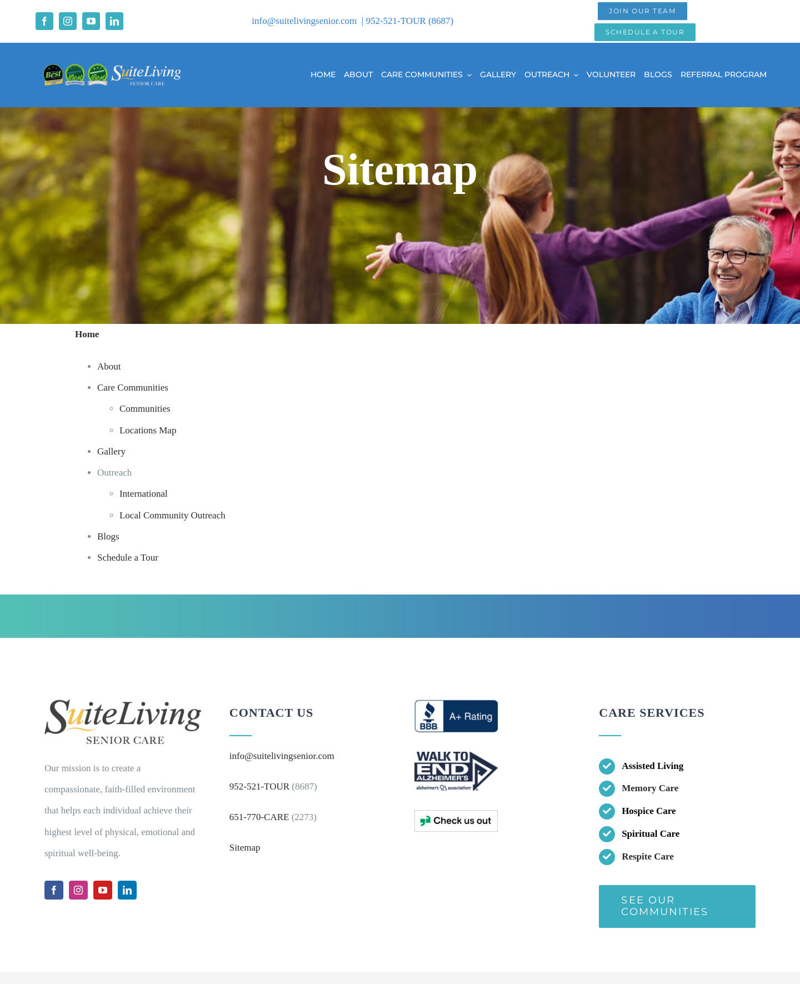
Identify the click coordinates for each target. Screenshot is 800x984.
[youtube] (91, 21)
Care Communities (132, 387)
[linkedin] (114, 21)
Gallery (111, 451)
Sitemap (245, 847)
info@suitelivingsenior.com (304, 21)
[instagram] (68, 21)
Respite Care (648, 856)
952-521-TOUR (397, 21)
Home (87, 334)
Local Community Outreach (172, 515)
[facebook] (44, 21)
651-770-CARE (259, 817)
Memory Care (650, 788)
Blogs (108, 536)
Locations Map (147, 430)
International (143, 493)
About (109, 366)
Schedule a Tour (127, 557)
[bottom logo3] (456, 815)
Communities (145, 408)
